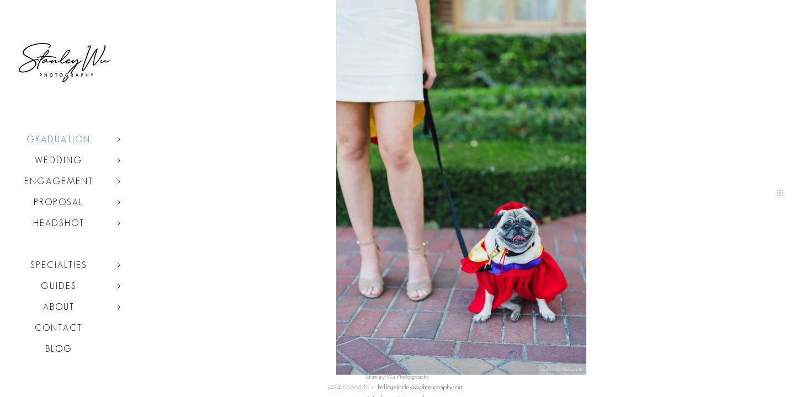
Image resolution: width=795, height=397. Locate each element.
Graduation (58, 139)
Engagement (58, 181)
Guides (59, 286)
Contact (58, 327)
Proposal (58, 202)
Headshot (58, 223)
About (59, 307)
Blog (58, 348)
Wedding (58, 160)
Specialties (58, 265)
